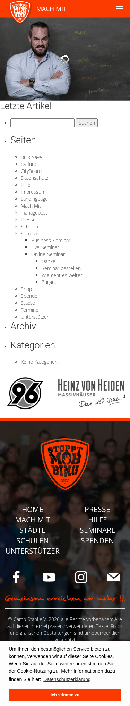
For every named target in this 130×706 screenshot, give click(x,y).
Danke (48, 261)
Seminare (31, 233)
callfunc (29, 164)
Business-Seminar (50, 240)
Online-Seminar (48, 254)
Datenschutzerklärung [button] (66, 679)
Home (32, 509)
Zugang (49, 282)
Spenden (30, 296)
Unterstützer (35, 316)
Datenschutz (34, 178)
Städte (28, 303)
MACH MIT (51, 9)
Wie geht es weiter (62, 275)
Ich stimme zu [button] (65, 694)
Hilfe (26, 185)
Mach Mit (31, 205)
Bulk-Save (31, 157)
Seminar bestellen (61, 268)
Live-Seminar (45, 247)
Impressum (33, 191)
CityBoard (31, 171)
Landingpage (34, 198)
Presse (28, 219)
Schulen (29, 226)
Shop (26, 289)
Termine (29, 309)
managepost (34, 212)
